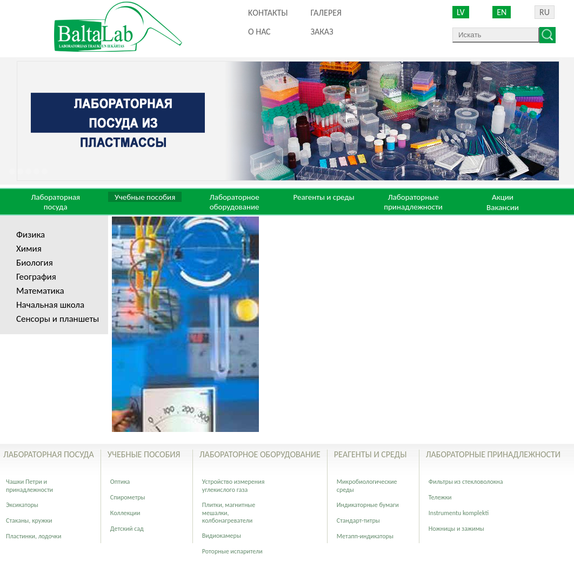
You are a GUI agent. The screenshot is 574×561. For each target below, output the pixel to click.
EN (501, 12)
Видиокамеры (221, 535)
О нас (259, 31)
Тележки (440, 497)
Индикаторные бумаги (368, 505)
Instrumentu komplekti (459, 513)
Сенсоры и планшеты (57, 319)
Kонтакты (268, 13)
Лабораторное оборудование (234, 202)
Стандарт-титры (358, 520)
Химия (29, 248)
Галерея (325, 13)
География (36, 276)
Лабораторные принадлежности (413, 202)
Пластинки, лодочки (33, 536)
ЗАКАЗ (321, 31)
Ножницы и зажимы (456, 528)
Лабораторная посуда (55, 202)
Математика (40, 290)
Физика (30, 234)
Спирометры (127, 497)
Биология (34, 262)
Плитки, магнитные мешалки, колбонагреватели (228, 512)
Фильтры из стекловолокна (466, 481)
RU (544, 12)
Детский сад (127, 528)
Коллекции (125, 513)
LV (461, 12)
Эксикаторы (22, 505)
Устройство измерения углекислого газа (233, 486)
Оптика (120, 481)
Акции (502, 197)
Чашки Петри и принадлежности (29, 486)
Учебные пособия (145, 197)
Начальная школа (50, 304)
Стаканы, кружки (29, 520)
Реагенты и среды (323, 197)
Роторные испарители (232, 551)
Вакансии (502, 207)
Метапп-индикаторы (365, 536)
